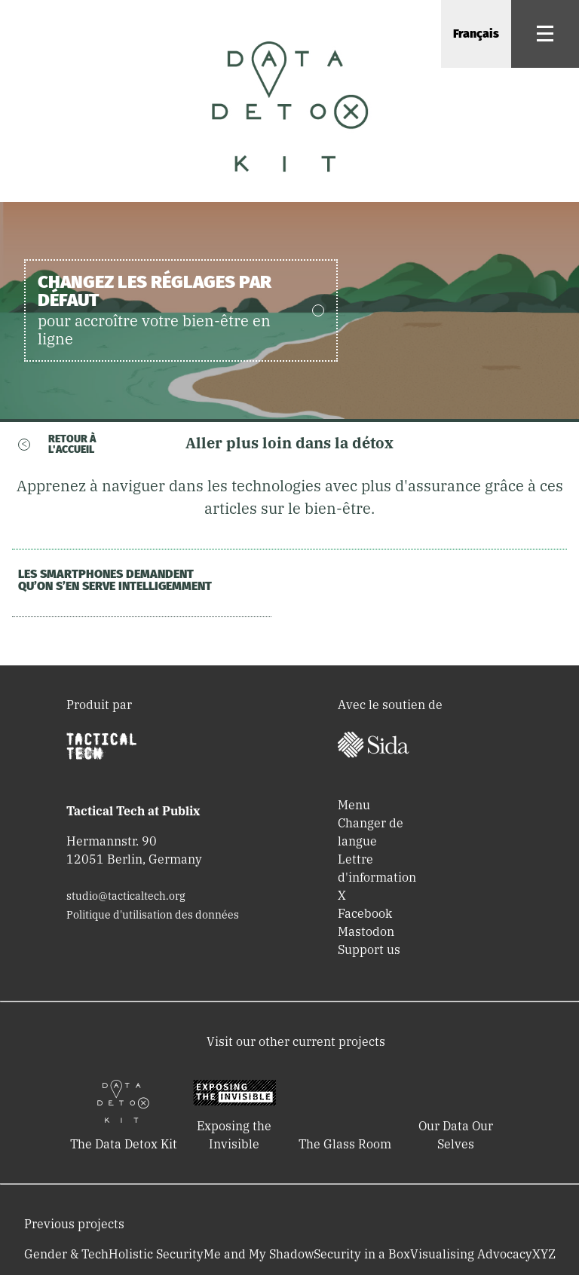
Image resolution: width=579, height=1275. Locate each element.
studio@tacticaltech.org (125, 896)
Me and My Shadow (259, 1253)
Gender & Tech (66, 1253)
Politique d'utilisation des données (152, 915)
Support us (369, 949)
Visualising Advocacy (471, 1253)
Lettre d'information (377, 868)
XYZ (544, 1253)
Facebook (365, 913)
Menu (354, 804)
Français (476, 33)
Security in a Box (362, 1253)
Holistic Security (156, 1253)
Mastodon (366, 931)
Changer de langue (370, 831)
